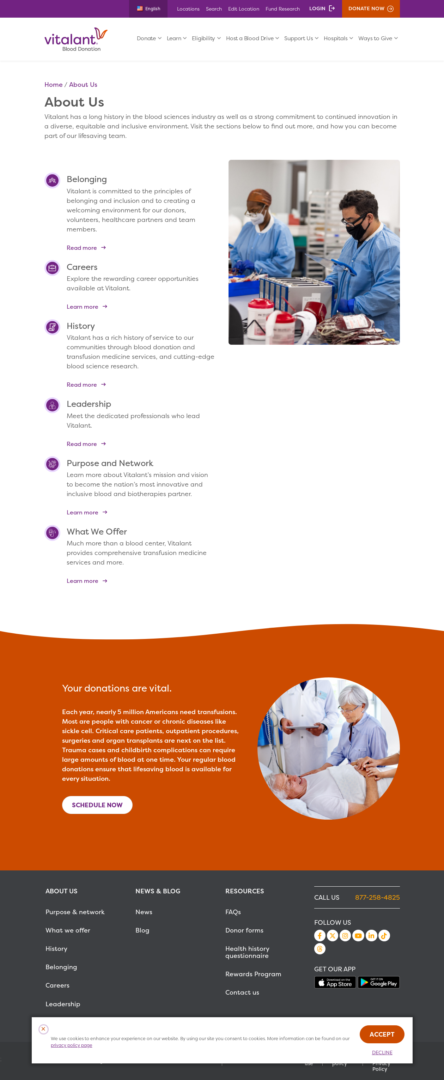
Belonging (61, 967)
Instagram (345, 935)
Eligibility (203, 38)
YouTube (358, 935)
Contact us (242, 992)
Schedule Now (97, 805)
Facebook (320, 935)
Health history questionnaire (247, 952)
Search (214, 8)
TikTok (384, 935)
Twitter (332, 935)
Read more (82, 247)
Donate (146, 38)
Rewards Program (253, 974)
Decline (382, 1052)
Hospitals (335, 38)
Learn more (82, 306)
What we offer (67, 930)
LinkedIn (371, 935)
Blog (142, 930)
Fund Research (283, 8)
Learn (174, 38)
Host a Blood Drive (250, 38)
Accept (382, 1034)
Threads (320, 948)
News (143, 911)
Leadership (62, 1004)
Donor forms (244, 930)
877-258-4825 (377, 897)
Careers (57, 985)
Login (317, 8)
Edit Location (243, 8)
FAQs (233, 911)
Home (53, 84)
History (56, 948)
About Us (83, 84)
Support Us (298, 38)
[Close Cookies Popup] (43, 1029)
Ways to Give (375, 38)
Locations (188, 8)
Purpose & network (75, 911)
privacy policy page (71, 1045)
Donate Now (366, 8)
